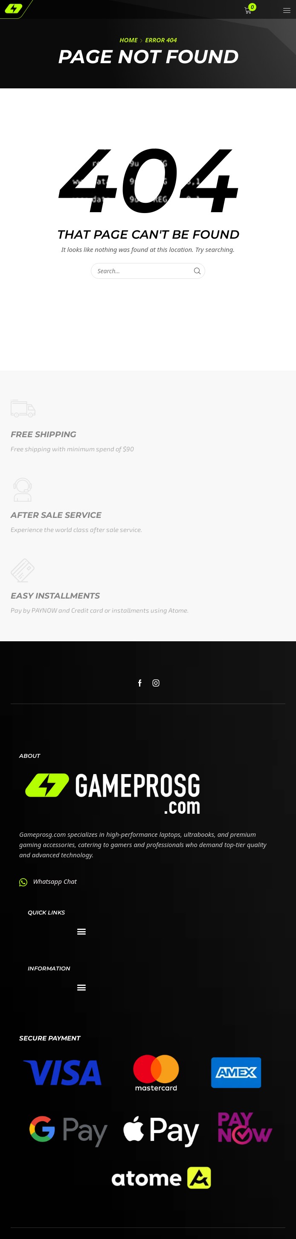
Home (128, 39)
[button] (249, 10)
